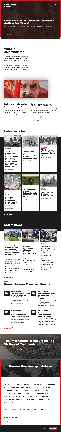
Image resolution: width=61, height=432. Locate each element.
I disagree (45, 428)
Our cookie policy (8, 429)
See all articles (8, 219)
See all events (7, 335)
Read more (9, 35)
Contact (41, 416)
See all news (7, 283)
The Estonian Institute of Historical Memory (28, 416)
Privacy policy (7, 416)
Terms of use (15, 416)
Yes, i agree (53, 428)
